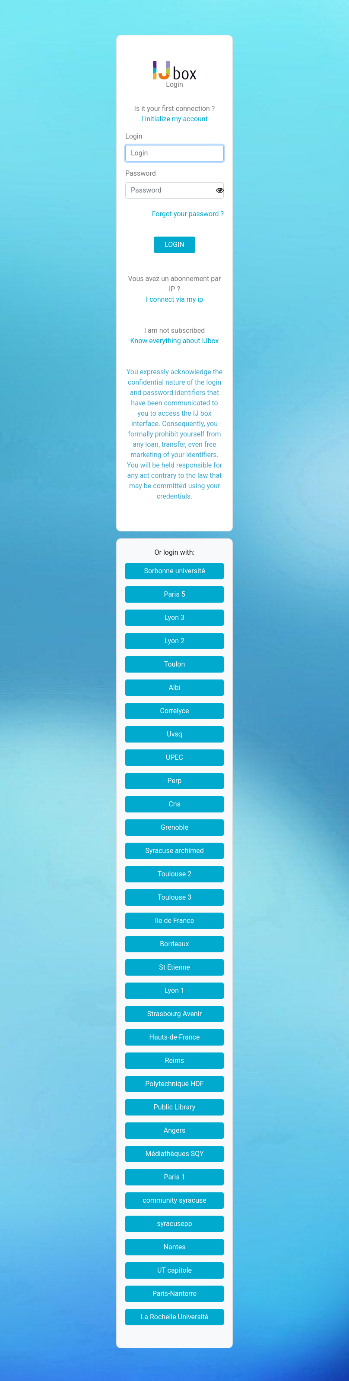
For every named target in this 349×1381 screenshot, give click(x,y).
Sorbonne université (174, 571)
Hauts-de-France (174, 1037)
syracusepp (174, 1224)
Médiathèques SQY (174, 1154)
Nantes (175, 1247)
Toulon (174, 664)
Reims (174, 1060)
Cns (174, 804)
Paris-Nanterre (174, 1293)
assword (140, 173)
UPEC (174, 757)
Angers (174, 1130)
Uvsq (174, 734)
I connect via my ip (174, 299)
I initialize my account (174, 119)
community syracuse (174, 1200)
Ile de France (174, 920)
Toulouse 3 (174, 897)
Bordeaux (174, 944)
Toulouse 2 (174, 874)
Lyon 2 (174, 641)
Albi (174, 687)
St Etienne (174, 967)
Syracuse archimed (174, 851)
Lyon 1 (174, 990)
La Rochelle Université (175, 1317)
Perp (175, 781)
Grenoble (174, 827)
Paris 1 (174, 1177)
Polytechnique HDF (174, 1084)
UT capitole (174, 1270)
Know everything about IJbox (174, 341)
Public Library (174, 1107)
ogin (133, 136)
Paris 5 (174, 594)
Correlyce (174, 711)
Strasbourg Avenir (174, 1014)
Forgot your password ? (188, 214)
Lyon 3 (174, 617)
